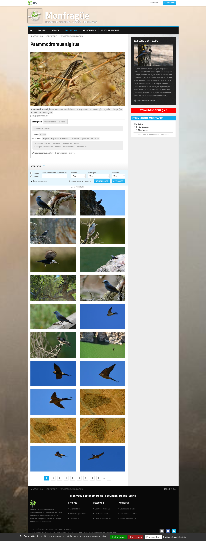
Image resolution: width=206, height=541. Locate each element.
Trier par (72, 181)
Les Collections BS (102, 509)
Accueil (42, 30)
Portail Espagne (142, 127)
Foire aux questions (78, 513)
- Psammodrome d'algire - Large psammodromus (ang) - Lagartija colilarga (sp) (77, 109)
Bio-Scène (138, 124)
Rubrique (92, 173)
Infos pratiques (110, 30)
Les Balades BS (101, 513)
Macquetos (45, 116)
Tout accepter (118, 537)
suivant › (109, 478)
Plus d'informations (146, 100)
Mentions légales (110, 532)
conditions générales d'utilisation (88, 532)
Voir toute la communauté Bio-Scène (153, 135)
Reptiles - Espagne (51, 138)
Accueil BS (38, 36)
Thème (74, 173)
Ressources (89, 30)
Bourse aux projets (127, 509)
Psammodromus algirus (71, 36)
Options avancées (40, 181)
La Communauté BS (128, 513)
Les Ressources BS (103, 518)
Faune (43, 135)
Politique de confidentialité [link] (175, 537)
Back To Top (171, 489)
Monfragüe (67, 15)
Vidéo (35, 176)
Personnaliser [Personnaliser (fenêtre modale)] (153, 537)
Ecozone (115, 173)
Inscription (154, 3)
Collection (71, 30)
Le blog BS (74, 518)
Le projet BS (75, 509)
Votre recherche (49, 173)
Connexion (170, 3)
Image (36, 173)
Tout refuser (136, 537)
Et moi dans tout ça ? (153, 110)
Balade (55, 30)
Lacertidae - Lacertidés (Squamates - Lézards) (79, 138)
